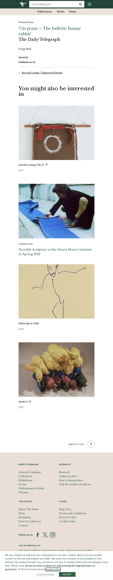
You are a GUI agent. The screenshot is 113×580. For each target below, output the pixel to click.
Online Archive (68, 476)
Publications (44, 11)
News (22, 513)
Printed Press (26, 22)
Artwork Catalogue (30, 472)
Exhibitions (27, 62)
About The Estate (29, 509)
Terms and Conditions (72, 513)
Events (22, 484)
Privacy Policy (67, 517)
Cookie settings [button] (45, 574)
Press (72, 11)
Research (64, 472)
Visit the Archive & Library (75, 484)
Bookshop (25, 517)
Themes (23, 492)
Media (60, 11)
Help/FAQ (65, 509)
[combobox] (53, 4)
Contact (23, 525)
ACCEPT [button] (67, 574)
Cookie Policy (67, 521)
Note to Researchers (71, 480)
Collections (25, 476)
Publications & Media (31, 488)
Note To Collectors (30, 521)
